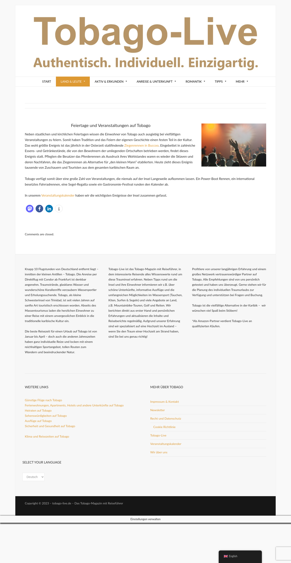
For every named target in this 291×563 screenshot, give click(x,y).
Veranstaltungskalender (57, 195)
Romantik (194, 81)
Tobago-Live (158, 435)
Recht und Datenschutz (165, 418)
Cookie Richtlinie (164, 427)
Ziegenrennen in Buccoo (141, 145)
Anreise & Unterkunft (154, 81)
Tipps (219, 81)
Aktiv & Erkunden (109, 81)
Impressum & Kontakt (164, 401)
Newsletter (157, 410)
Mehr (240, 81)
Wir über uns (158, 452)
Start (46, 81)
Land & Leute (71, 81)
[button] (29, 208)
